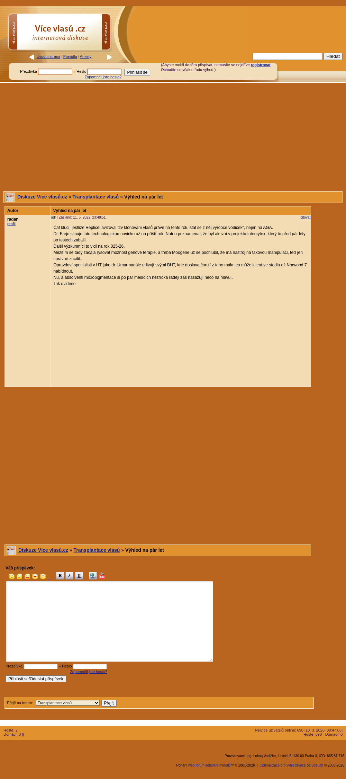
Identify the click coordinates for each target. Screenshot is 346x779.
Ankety (86, 56)
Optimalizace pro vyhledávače (283, 765)
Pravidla (70, 56)
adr (53, 217)
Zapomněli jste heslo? (102, 77)
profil (11, 224)
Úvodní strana (48, 56)
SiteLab (317, 765)
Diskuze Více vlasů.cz (42, 197)
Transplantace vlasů (96, 197)
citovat (306, 217)
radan (13, 219)
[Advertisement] (173, 137)
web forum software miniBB (209, 765)
